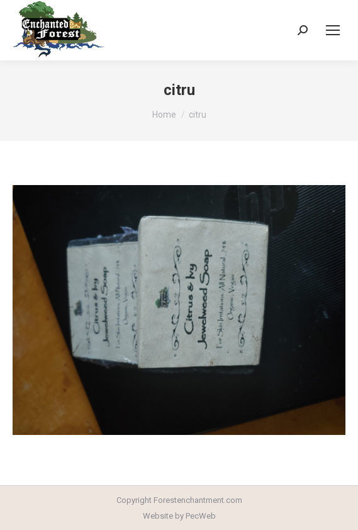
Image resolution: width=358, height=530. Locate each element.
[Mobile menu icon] (332, 30)
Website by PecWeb (179, 516)
